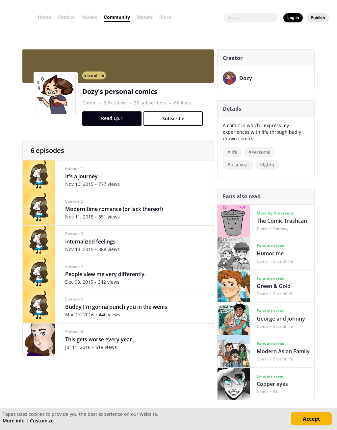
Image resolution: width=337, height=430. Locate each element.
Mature (145, 17)
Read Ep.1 (114, 122)
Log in (293, 17)
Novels (89, 17)
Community (117, 17)
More (167, 17)
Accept (311, 418)
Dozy (247, 78)
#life (234, 152)
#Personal (261, 152)
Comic (91, 106)
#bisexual (294, 152)
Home (44, 17)
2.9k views (118, 106)
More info (14, 420)
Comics (66, 17)
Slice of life (96, 79)
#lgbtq (236, 164)
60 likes (184, 106)
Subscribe (175, 122)
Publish (318, 17)
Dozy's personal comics (121, 95)
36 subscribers (153, 106)
